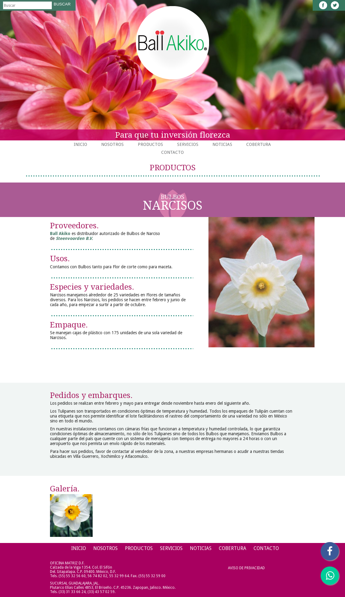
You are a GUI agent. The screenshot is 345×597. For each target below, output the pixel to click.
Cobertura (258, 144)
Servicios (187, 144)
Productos (150, 144)
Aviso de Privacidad (246, 568)
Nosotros (112, 144)
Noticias (222, 144)
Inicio (80, 144)
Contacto (172, 152)
